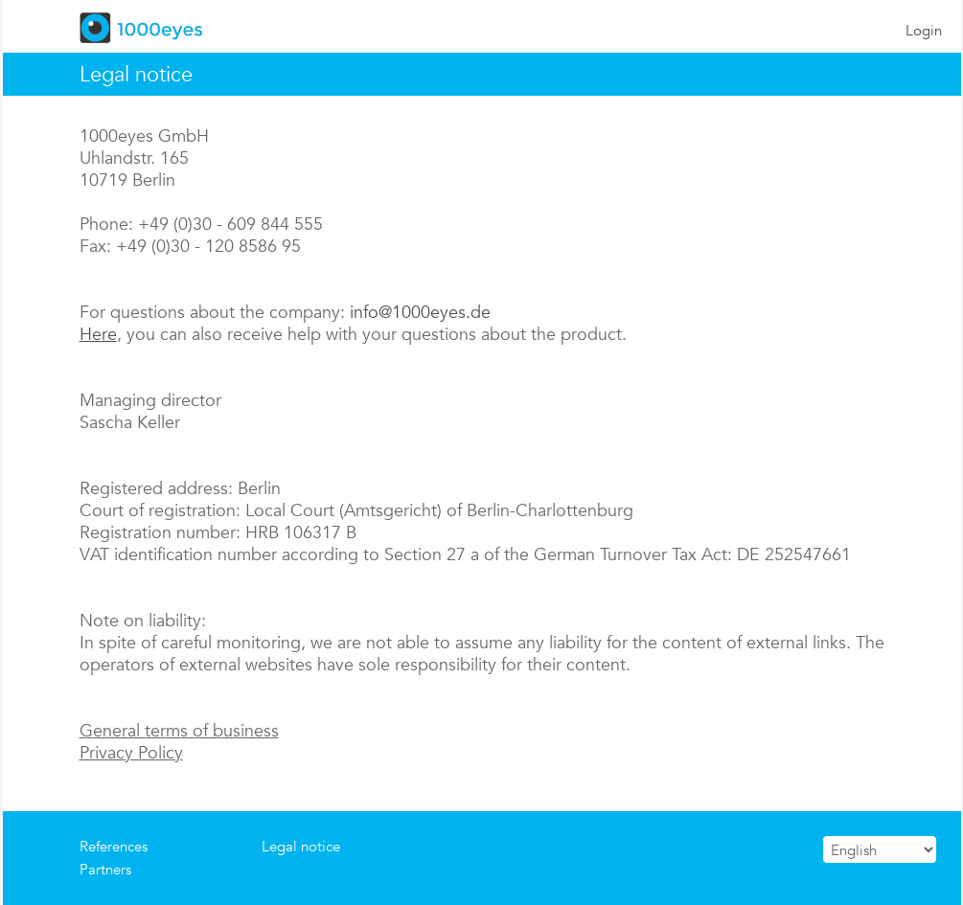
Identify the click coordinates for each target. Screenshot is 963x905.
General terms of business (179, 730)
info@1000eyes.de (420, 312)
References (114, 846)
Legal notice (301, 846)
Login (924, 30)
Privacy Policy (131, 752)
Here (98, 334)
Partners (105, 869)
